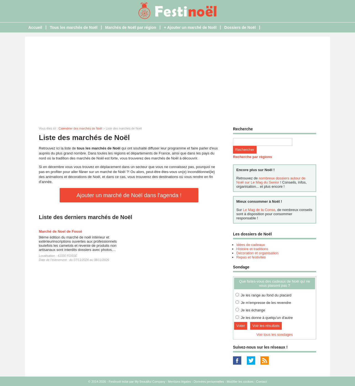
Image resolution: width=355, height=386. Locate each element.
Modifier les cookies (240, 381)
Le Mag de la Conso (259, 210)
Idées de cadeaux (250, 245)
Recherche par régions (252, 157)
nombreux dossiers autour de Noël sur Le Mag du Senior (270, 180)
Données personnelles (209, 381)
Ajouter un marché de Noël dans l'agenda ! (129, 195)
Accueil (35, 27)
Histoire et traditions (252, 249)
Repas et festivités (251, 257)
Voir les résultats (266, 326)
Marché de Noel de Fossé (60, 231)
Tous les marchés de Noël (74, 27)
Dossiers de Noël (240, 27)
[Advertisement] (177, 78)
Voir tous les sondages (275, 334)
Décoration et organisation (257, 253)
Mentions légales (179, 381)
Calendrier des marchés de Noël (80, 128)
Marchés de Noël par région (130, 27)
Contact (261, 381)
